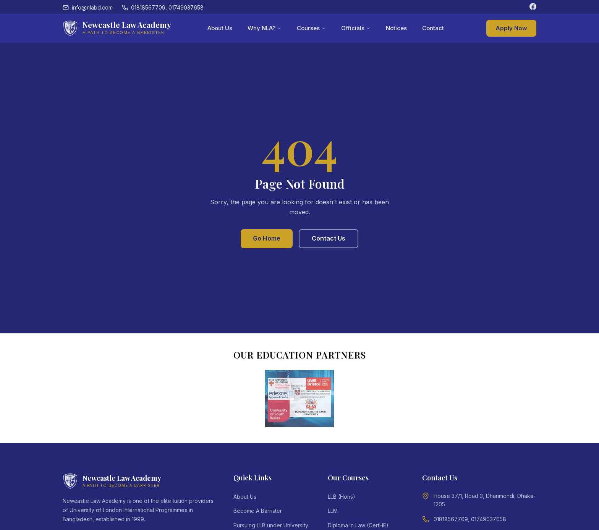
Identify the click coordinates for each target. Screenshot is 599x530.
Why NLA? (265, 28)
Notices (396, 28)
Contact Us (328, 238)
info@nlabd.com (88, 7)
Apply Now (511, 28)
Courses (311, 28)
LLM (333, 510)
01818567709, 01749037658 (163, 7)
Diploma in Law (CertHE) (358, 525)
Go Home (266, 238)
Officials (356, 28)
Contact (433, 28)
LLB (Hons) (341, 496)
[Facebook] (532, 7)
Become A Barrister (257, 510)
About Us (219, 28)
